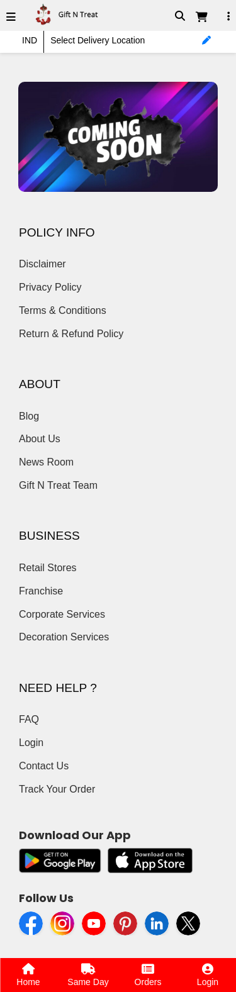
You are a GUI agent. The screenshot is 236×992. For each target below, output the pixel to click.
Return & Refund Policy (71, 333)
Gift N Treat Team (58, 485)
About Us (39, 438)
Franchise (41, 591)
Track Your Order (57, 789)
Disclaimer (42, 264)
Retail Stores (48, 567)
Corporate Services (62, 614)
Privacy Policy (50, 287)
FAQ (29, 719)
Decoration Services (64, 637)
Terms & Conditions (62, 310)
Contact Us (44, 766)
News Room (46, 462)
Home (28, 975)
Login (31, 742)
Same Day (87, 975)
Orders (148, 975)
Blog (29, 416)
